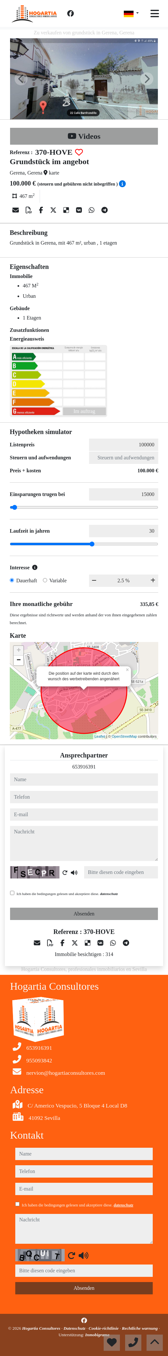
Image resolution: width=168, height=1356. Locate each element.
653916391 (84, 766)
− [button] (19, 660)
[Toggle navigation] (155, 13)
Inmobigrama (97, 1334)
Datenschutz (75, 1328)
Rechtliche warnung (140, 1328)
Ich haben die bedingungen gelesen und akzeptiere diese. (67, 894)
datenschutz (109, 894)
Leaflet (100, 736)
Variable (58, 580)
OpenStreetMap (124, 736)
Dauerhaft (26, 580)
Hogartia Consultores (41, 1328)
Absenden (84, 913)
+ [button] (19, 651)
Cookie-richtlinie (104, 1328)
